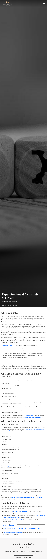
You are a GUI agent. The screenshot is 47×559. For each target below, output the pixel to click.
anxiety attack (8, 466)
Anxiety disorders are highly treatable (12, 532)
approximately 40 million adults (20, 511)
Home (3, 305)
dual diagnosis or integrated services (34, 417)
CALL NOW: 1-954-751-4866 (23, 557)
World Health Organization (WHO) (14, 519)
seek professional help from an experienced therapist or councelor (27, 497)
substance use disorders (28, 415)
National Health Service (8, 345)
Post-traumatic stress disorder (10, 410)
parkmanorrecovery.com (7, 3)
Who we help (8, 305)
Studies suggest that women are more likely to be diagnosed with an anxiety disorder (24, 528)
